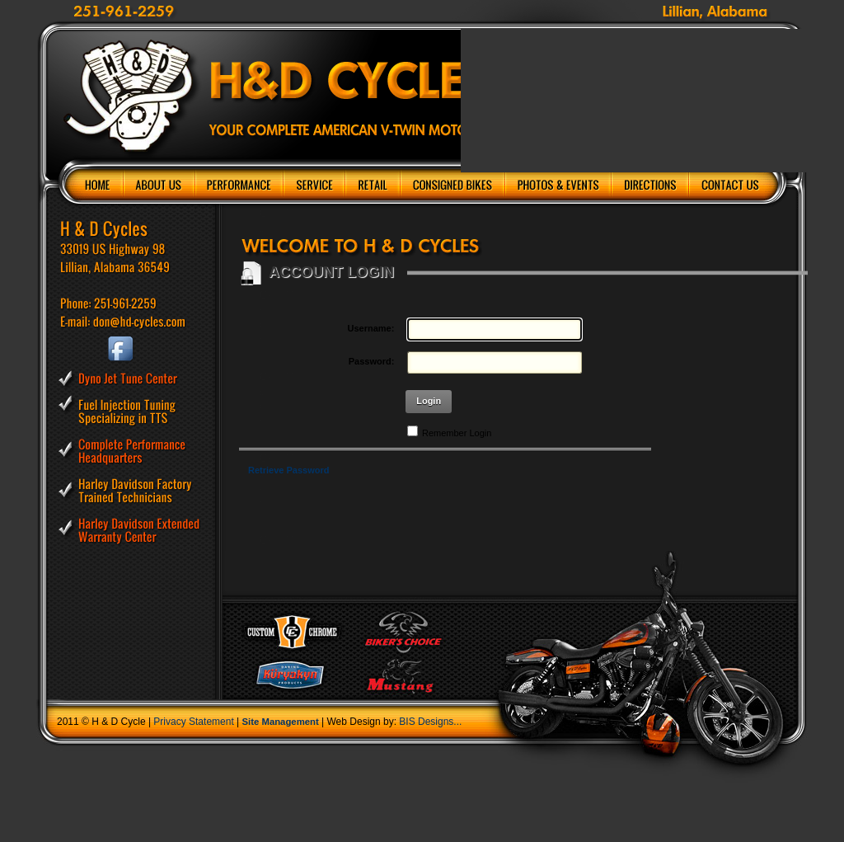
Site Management (280, 722)
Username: (371, 328)
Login (428, 401)
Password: (372, 361)
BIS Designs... (430, 721)
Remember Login (456, 433)
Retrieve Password (288, 470)
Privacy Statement (193, 721)
